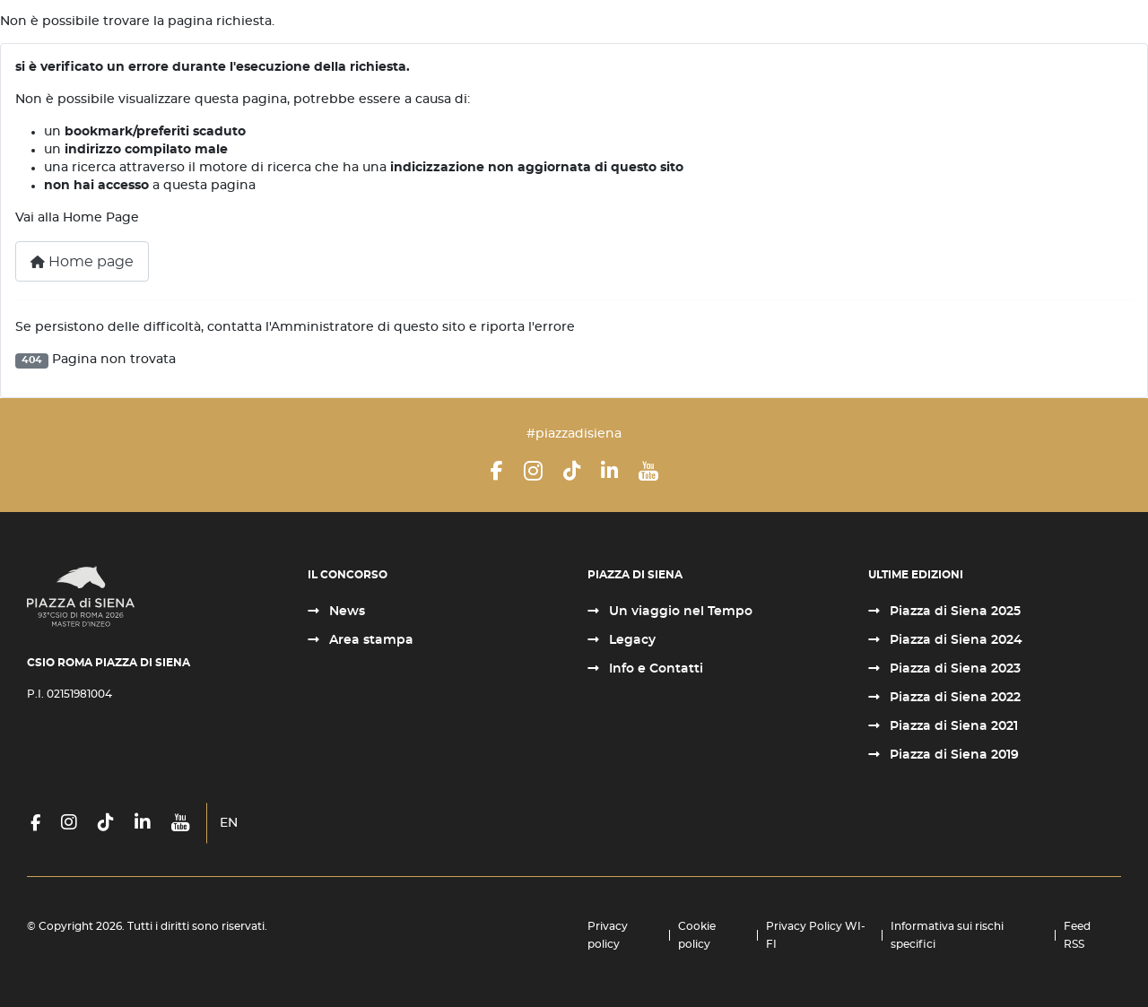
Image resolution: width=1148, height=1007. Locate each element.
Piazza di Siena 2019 (952, 755)
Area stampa (369, 640)
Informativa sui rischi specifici (947, 935)
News (345, 611)
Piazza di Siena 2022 (953, 697)
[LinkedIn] (609, 471)
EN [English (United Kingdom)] (229, 823)
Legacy (630, 640)
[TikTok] (571, 471)
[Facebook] (497, 471)
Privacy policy (607, 935)
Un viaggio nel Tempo (678, 611)
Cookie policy (697, 935)
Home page (82, 262)
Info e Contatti (654, 669)
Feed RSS (1077, 935)
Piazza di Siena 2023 (953, 669)
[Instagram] (533, 471)
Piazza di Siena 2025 (953, 611)
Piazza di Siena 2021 (952, 726)
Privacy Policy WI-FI (815, 935)
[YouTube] (648, 471)
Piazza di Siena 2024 (954, 640)
